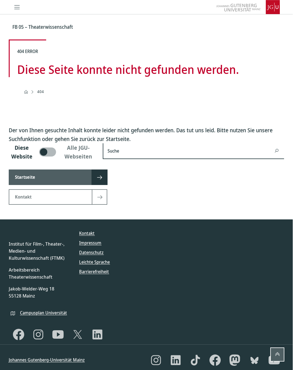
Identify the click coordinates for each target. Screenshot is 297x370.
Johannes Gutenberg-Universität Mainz (47, 360)
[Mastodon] (234, 360)
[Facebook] (18, 334)
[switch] (52, 152)
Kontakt (87, 233)
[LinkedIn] (97, 334)
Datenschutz (91, 252)
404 (40, 91)
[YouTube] (58, 334)
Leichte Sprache (94, 262)
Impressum (90, 243)
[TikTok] (195, 360)
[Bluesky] (254, 360)
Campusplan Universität (43, 313)
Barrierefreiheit (94, 271)
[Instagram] (38, 334)
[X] (77, 334)
